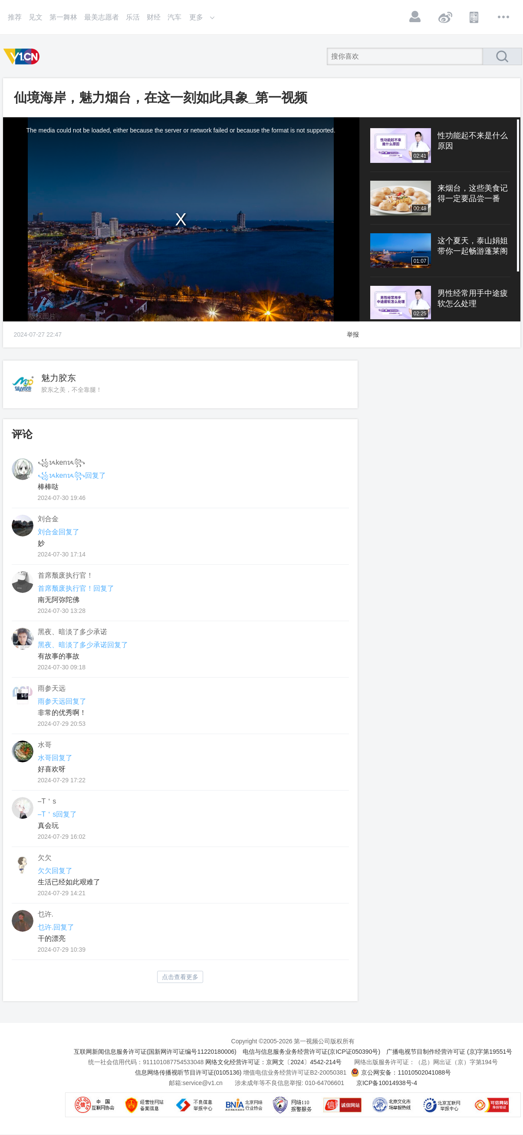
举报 (353, 334)
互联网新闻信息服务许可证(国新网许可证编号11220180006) (155, 1051)
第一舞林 (63, 17)
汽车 (174, 17)
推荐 (15, 17)
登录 (415, 17)
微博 (445, 17)
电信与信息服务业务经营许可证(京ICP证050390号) (311, 1051)
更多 (504, 17)
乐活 (133, 17)
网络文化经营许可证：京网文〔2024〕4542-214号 (273, 1062)
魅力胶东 (58, 378)
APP (474, 17)
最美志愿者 (101, 17)
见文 (36, 17)
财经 (154, 17)
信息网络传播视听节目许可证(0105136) (188, 1072)
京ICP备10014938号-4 (386, 1082)
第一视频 (23, 56)
